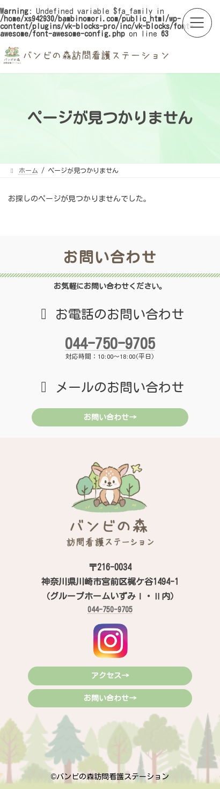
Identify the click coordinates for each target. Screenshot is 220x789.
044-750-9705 (110, 343)
